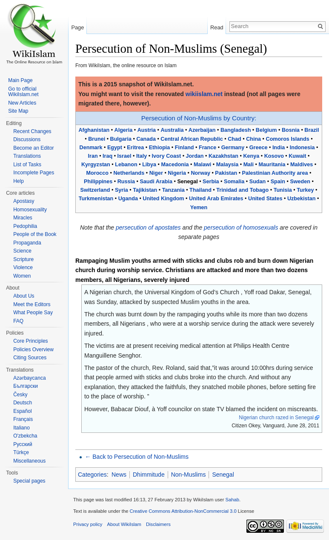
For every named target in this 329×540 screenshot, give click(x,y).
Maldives (301, 165)
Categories (92, 474)
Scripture (23, 259)
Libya (149, 165)
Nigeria (177, 173)
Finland (184, 148)
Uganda (128, 199)
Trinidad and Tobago (242, 190)
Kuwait (297, 156)
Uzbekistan (301, 199)
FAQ (18, 321)
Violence (23, 267)
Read (216, 27)
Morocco (97, 173)
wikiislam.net (204, 94)
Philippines (98, 182)
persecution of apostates (148, 227)
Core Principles (30, 341)
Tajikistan (145, 190)
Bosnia (291, 130)
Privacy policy (87, 524)
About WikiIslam (124, 524)
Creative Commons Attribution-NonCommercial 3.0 (182, 511)
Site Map (18, 111)
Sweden (300, 182)
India (278, 148)
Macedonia (175, 165)
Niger (156, 173)
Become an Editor (33, 148)
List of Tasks (27, 165)
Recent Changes (32, 131)
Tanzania (173, 190)
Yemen (199, 207)
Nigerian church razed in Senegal (276, 418)
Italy (141, 156)
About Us (23, 296)
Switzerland (95, 190)
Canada (146, 139)
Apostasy (23, 201)
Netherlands (128, 173)
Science (22, 251)
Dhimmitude (149, 474)
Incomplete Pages (33, 173)
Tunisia (283, 190)
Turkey (305, 190)
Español (22, 411)
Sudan (257, 182)
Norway (200, 173)
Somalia (234, 182)
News (119, 474)
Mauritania (272, 165)
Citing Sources (29, 358)
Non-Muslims (188, 474)
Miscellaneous (29, 461)
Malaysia (227, 165)
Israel (124, 156)
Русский (22, 444)
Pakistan (226, 173)
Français (23, 419)
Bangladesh (235, 130)
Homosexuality (30, 210)
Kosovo (274, 156)
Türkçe (21, 452)
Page (77, 27)
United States (265, 199)
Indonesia (302, 148)
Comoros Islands (287, 139)
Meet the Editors (31, 304)
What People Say (33, 312)
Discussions (26, 139)
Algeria (123, 130)
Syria (121, 190)
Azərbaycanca (29, 378)
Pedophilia (25, 226)
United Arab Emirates (216, 199)
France (207, 148)
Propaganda (27, 243)
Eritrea (135, 148)
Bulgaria (121, 139)
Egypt (114, 148)
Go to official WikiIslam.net (23, 92)
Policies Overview (33, 349)
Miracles (22, 218)
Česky (20, 395)
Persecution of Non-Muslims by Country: (198, 118)
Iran (93, 156)
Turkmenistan (96, 199)
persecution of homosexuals (241, 227)
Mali (248, 165)
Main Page (20, 80)
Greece (258, 148)
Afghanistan (93, 130)
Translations (27, 156)
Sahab (232, 499)
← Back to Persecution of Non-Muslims (137, 456)
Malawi (202, 165)
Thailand (200, 190)
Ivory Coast (166, 156)
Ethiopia (159, 148)
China (253, 139)
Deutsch (22, 403)
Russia (126, 182)
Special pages (29, 481)
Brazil (311, 130)
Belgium (266, 130)
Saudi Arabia (156, 182)
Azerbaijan (202, 130)
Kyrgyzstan (95, 165)
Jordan (195, 156)
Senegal (223, 474)
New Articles (22, 103)
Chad (234, 139)
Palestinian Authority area (275, 173)
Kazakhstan (223, 156)
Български (25, 386)
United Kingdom (163, 199)
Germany (233, 148)
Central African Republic (191, 139)
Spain (278, 182)
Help (18, 181)
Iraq (107, 156)
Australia (172, 130)
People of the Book (34, 234)
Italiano (21, 428)
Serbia (211, 182)
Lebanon (126, 165)
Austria (146, 130)
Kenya (251, 156)
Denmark (91, 148)
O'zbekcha (25, 436)
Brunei (96, 139)
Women (22, 276)
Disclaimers (158, 524)
